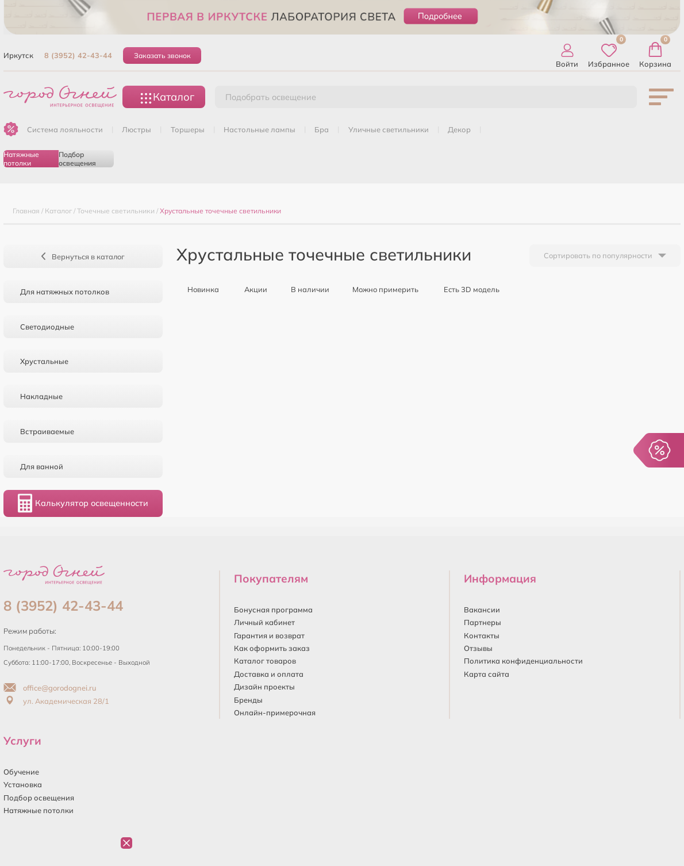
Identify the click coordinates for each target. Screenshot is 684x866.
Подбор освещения (77, 158)
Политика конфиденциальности (523, 660)
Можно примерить (380, 288)
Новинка (197, 288)
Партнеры (482, 622)
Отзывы (478, 648)
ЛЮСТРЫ (136, 129)
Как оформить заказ (272, 648)
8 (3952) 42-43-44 (78, 55)
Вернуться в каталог (83, 256)
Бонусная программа (273, 609)
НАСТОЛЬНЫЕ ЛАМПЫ (259, 129)
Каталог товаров (265, 660)
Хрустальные (44, 361)
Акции (250, 288)
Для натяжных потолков (64, 291)
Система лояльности (65, 129)
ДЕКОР (459, 129)
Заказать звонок (162, 55)
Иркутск (18, 55)
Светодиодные (47, 326)
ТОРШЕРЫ (188, 129)
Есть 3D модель (466, 288)
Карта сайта (486, 674)
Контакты (481, 635)
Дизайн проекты (264, 686)
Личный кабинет (264, 622)
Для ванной (41, 466)
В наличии (305, 288)
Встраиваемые (47, 431)
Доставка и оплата (268, 674)
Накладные (41, 396)
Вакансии (482, 609)
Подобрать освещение (270, 97)
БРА (321, 129)
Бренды (248, 699)
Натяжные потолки (21, 158)
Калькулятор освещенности (83, 503)
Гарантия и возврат (269, 635)
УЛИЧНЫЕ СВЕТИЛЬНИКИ (388, 129)
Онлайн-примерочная (275, 712)
